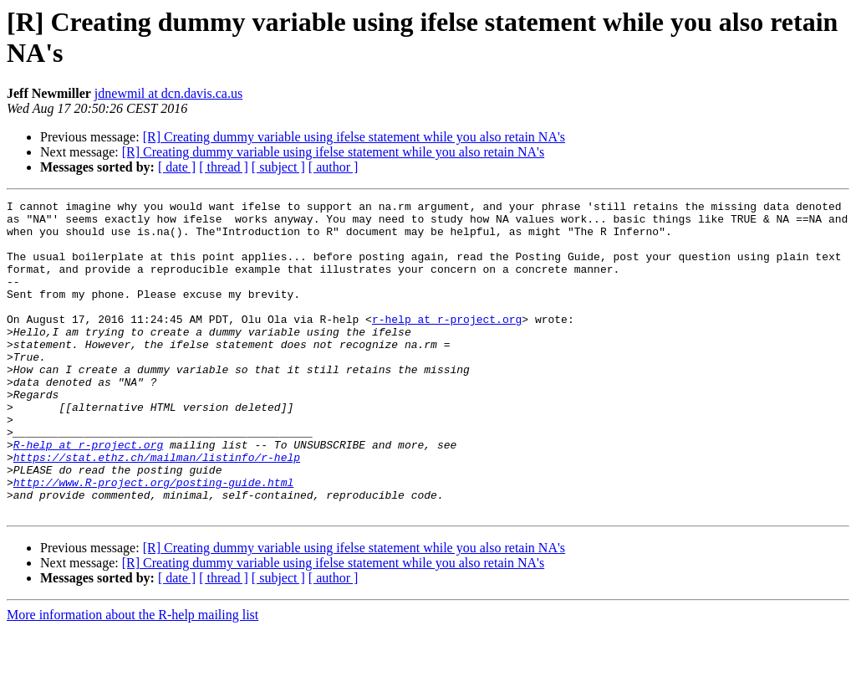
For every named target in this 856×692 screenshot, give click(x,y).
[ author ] (333, 167)
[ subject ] (278, 167)
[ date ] (177, 167)
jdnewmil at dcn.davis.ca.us (168, 93)
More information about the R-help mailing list (132, 677)
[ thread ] (223, 167)
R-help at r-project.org (88, 494)
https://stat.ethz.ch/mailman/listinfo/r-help (156, 509)
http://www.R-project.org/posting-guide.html (153, 539)
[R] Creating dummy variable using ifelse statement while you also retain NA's (354, 137)
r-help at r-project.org (447, 343)
